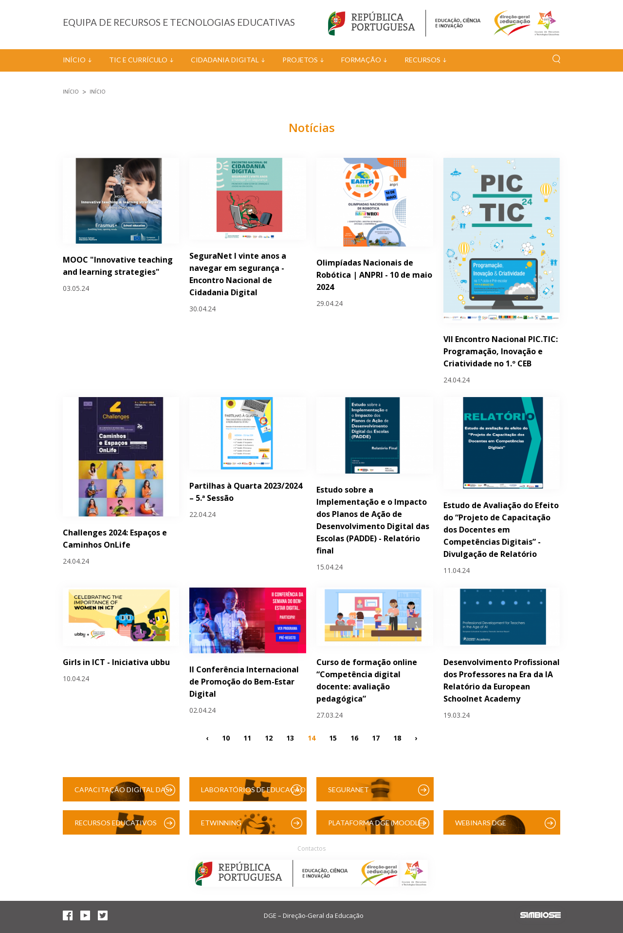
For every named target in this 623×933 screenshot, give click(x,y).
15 (333, 737)
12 (269, 737)
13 (290, 737)
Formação (361, 60)
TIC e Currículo (138, 60)
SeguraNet (348, 789)
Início (74, 60)
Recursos (422, 60)
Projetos (300, 60)
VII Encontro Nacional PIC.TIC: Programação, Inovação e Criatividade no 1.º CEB (500, 351)
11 (247, 737)
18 (397, 737)
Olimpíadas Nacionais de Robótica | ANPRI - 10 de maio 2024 (374, 274)
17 (376, 737)
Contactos (311, 848)
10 (226, 737)
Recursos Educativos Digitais (115, 827)
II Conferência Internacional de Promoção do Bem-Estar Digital (244, 681)
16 (354, 737)
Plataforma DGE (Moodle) (376, 823)
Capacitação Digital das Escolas (121, 793)
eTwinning (221, 823)
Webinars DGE (480, 823)
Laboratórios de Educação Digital (253, 793)
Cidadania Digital (225, 60)
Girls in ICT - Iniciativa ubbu (116, 662)
